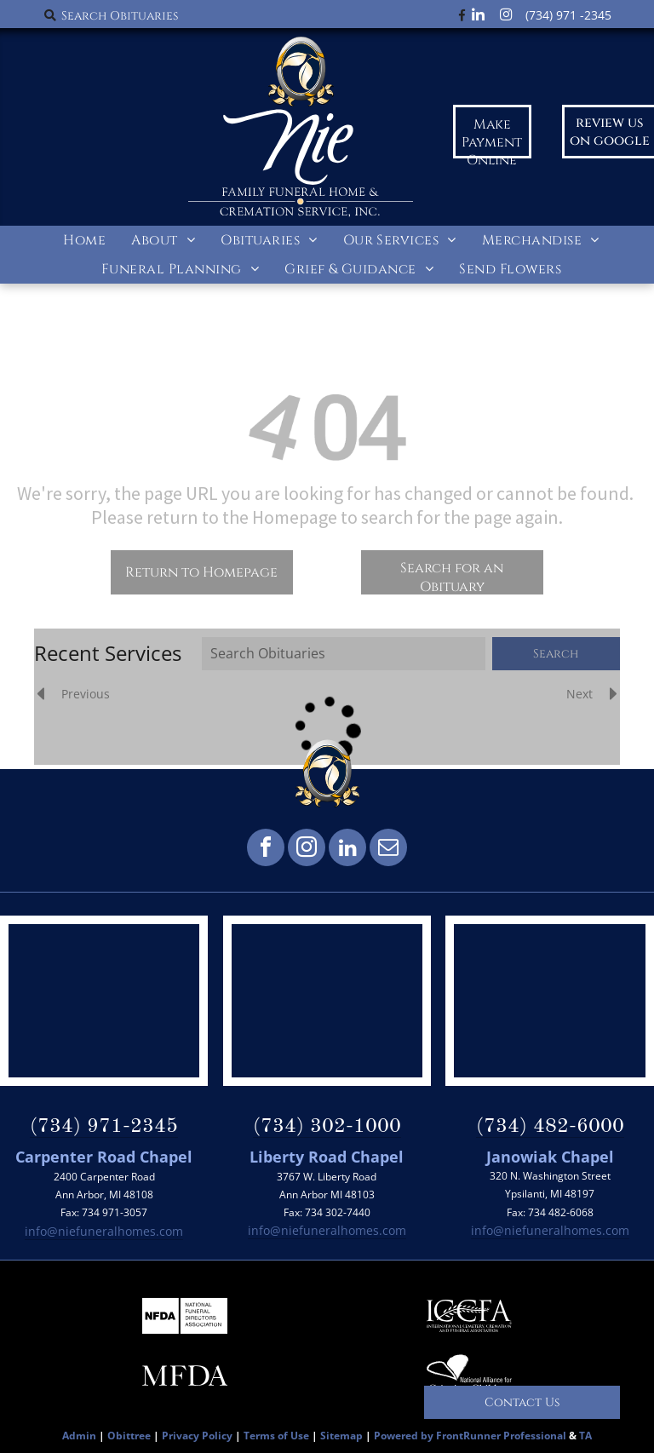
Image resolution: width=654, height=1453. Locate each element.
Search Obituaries (119, 16)
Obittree (129, 1435)
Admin (79, 1435)
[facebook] (265, 849)
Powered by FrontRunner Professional (470, 1435)
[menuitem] (84, 240)
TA (585, 1435)
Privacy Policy (197, 1435)
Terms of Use (276, 1435)
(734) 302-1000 (327, 1127)
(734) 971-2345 (104, 1127)
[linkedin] (347, 849)
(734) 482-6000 (550, 1127)
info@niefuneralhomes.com (104, 1231)
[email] (388, 849)
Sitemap (341, 1435)
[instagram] (306, 849)
